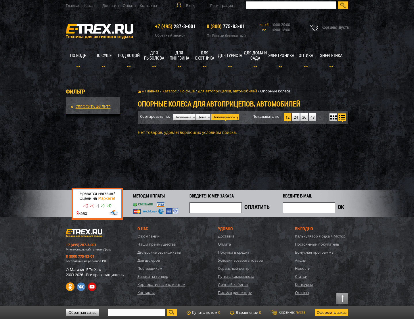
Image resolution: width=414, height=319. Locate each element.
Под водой (129, 55)
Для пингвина (179, 55)
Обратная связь (82, 312)
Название (183, 117)
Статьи (301, 276)
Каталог (91, 5)
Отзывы (302, 292)
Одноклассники (70, 286)
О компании (148, 236)
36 (304, 117)
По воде (78, 55)
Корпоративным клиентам (161, 284)
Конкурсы (304, 284)
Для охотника (204, 55)
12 (287, 117)
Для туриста (230, 55)
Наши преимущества (156, 244)
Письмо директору (235, 292)
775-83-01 (226, 26)
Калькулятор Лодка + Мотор (320, 236)
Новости (302, 268)
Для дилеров (148, 260)
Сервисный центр (234, 268)
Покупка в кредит (233, 252)
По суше (103, 55)
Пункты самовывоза (236, 276)
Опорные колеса (275, 91)
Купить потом (203, 312)
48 (312, 117)
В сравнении (245, 312)
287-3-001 (175, 26)
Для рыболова (154, 55)
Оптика (306, 55)
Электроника (281, 55)
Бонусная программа (314, 252)
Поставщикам (149, 268)
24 (296, 117)
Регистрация (221, 5)
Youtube (92, 286)
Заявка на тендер (152, 276)
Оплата (129, 5)
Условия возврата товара (240, 260)
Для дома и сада (255, 55)
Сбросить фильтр (93, 106)
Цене (202, 117)
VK (81, 286)
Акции (300, 260)
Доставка (110, 5)
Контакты (148, 5)
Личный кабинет (233, 284)
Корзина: (288, 312)
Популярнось (223, 117)
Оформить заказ (331, 312)
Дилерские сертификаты (159, 252)
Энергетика (331, 55)
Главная (73, 5)
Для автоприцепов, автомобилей (227, 91)
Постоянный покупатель (317, 244)
